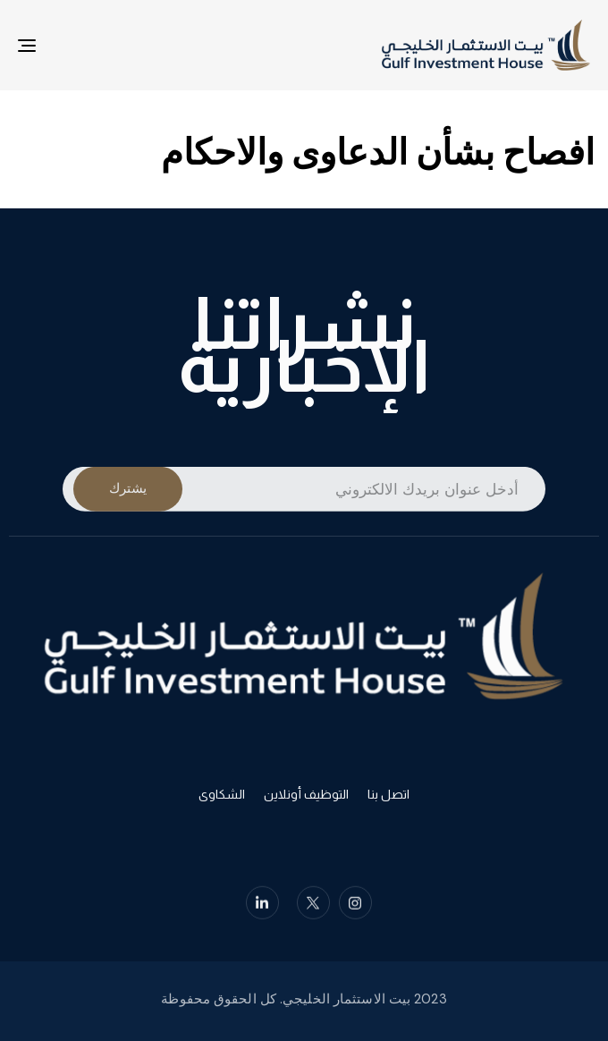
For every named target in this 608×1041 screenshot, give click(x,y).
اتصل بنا (388, 798)
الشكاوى (221, 798)
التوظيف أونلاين (306, 798)
